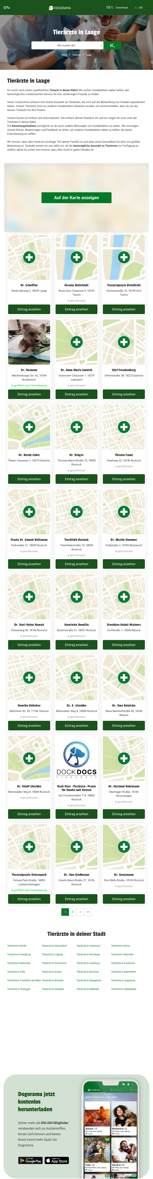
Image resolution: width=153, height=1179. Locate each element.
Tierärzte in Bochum (87, 971)
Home (64, 55)
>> (87, 911)
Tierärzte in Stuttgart (18, 989)
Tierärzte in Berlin (17, 945)
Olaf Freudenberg (124, 370)
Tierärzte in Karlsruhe (123, 963)
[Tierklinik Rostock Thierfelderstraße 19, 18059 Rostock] (77, 529)
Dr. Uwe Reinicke (123, 705)
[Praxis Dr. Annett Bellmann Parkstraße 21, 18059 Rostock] (29, 529)
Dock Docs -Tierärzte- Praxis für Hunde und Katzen (76, 788)
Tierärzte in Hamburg (19, 954)
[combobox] (67, 45)
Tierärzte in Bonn (120, 945)
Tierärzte (76, 55)
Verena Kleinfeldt (76, 285)
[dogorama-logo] (59, 7)
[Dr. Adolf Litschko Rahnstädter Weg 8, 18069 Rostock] (29, 777)
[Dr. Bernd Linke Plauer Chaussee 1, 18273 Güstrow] (29, 444)
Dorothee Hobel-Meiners (124, 625)
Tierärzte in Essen (52, 971)
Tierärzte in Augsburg (123, 980)
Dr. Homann (29, 370)
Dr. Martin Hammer (124, 540)
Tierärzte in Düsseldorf (54, 945)
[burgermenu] (7, 7)
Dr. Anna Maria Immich (76, 370)
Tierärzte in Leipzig (52, 954)
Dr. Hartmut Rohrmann (123, 786)
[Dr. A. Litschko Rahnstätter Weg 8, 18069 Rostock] (77, 692)
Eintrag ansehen (29, 309)
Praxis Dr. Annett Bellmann (29, 540)
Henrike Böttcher (29, 705)
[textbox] (67, 45)
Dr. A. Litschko (76, 705)
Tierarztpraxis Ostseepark (29, 875)
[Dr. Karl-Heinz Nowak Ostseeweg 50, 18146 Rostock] (29, 611)
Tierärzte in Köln (16, 971)
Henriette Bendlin (76, 625)
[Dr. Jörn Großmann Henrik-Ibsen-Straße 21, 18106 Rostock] (77, 864)
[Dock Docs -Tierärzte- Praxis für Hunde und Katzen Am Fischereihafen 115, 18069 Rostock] (77, 777)
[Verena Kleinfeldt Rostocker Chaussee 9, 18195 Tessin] (77, 274)
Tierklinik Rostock (76, 540)
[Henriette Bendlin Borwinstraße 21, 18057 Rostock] (77, 611)
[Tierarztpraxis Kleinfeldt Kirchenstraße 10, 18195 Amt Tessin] (124, 274)
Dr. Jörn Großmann (76, 875)
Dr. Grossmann (124, 875)
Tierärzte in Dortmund (54, 963)
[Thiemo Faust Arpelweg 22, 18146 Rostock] (124, 444)
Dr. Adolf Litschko (29, 786)
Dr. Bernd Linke (29, 455)
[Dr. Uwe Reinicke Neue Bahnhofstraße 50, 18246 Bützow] (124, 692)
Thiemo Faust (124, 455)
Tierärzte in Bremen (53, 980)
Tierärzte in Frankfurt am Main (24, 980)
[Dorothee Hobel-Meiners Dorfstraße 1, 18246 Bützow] (124, 611)
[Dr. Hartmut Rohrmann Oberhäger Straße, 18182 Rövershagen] (124, 777)
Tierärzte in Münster (122, 954)
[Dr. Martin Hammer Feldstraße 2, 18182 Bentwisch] (124, 529)
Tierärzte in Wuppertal (88, 980)
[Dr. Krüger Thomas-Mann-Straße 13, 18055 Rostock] (77, 444)
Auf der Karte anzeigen (76, 197)
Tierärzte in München (19, 963)
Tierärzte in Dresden (53, 989)
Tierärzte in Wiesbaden (123, 989)
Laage (88, 55)
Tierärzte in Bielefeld (87, 989)
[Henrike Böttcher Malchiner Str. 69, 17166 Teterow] (29, 692)
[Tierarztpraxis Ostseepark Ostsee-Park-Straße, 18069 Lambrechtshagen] (29, 864)
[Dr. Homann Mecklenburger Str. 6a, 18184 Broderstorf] (29, 359)
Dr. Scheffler (29, 285)
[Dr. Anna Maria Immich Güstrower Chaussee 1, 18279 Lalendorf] (77, 359)
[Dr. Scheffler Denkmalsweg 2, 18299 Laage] (29, 274)
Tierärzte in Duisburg (88, 963)
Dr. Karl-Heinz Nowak (29, 625)
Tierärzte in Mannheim (123, 971)
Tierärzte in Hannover (88, 945)
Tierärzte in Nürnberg (88, 954)
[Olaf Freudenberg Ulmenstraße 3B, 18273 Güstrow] (124, 359)
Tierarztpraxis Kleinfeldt (124, 285)
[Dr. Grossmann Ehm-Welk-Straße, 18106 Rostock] (124, 864)
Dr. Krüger (76, 455)
